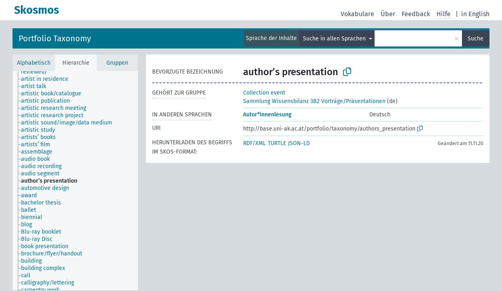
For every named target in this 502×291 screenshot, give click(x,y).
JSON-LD (299, 143)
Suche (475, 38)
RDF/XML (254, 143)
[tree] (75, 180)
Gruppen (117, 62)
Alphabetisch (34, 62)
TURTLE (277, 143)
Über (388, 14)
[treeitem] (48, 79)
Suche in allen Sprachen (335, 38)
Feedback (416, 14)
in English (475, 14)
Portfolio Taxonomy (55, 38)
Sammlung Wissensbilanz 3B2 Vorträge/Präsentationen (314, 101)
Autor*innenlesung (267, 114)
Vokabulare (357, 14)
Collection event (264, 92)
